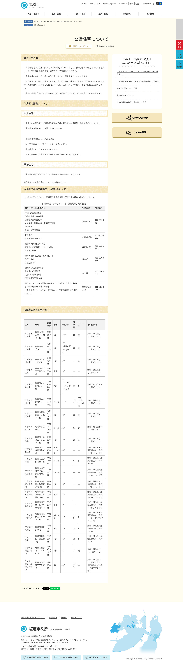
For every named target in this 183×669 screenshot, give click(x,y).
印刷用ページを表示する (80, 46)
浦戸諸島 (150, 14)
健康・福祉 (56, 14)
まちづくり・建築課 (63, 21)
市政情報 (126, 14)
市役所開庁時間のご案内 (37, 657)
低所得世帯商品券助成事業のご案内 (131, 102)
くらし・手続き (32, 14)
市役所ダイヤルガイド (68, 640)
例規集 (64, 618)
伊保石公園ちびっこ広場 (127, 88)
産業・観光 (103, 14)
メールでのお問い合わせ (68, 657)
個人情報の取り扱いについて (33, 618)
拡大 (137, 4)
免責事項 (53, 618)
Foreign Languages (109, 4)
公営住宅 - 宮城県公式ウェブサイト (38, 182)
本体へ (84, 4)
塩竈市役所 (38, 629)
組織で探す (43, 21)
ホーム (36, 21)
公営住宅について (39, 25)
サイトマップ (95, 4)
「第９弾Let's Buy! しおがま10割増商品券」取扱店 (138, 81)
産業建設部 (51, 21)
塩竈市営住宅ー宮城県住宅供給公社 (54, 154)
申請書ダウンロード (125, 95)
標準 (131, 4)
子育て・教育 (79, 14)
